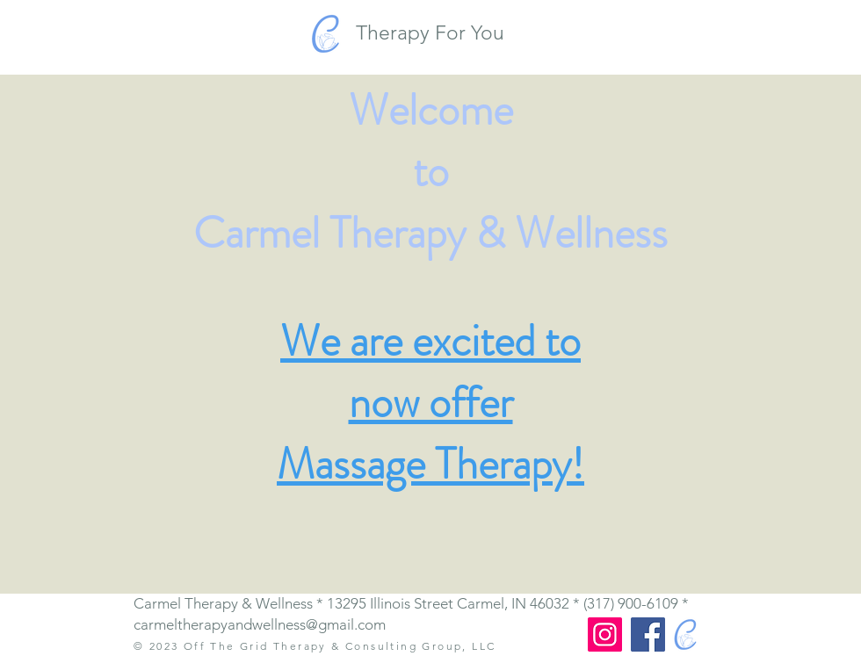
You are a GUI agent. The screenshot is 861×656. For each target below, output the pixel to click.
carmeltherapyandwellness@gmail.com (260, 624)
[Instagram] (605, 634)
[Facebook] (648, 634)
